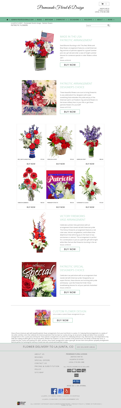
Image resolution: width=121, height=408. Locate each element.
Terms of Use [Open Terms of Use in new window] (66, 405)
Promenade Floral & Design (60, 8)
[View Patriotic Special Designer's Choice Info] (40, 279)
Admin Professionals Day (22, 20)
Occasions (75, 20)
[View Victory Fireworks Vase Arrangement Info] (40, 233)
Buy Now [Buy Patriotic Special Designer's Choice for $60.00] (70, 292)
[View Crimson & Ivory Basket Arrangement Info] (60, 141)
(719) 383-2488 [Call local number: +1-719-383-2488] (104, 12)
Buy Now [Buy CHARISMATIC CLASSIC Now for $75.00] (90, 207)
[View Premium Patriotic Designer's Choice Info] (60, 184)
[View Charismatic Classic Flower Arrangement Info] (90, 184)
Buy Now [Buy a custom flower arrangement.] (63, 320)
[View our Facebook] (54, 393)
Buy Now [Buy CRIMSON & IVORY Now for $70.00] (60, 164)
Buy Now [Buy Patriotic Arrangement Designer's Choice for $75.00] (70, 111)
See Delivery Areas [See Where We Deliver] (86, 347)
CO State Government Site (69, 399)
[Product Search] (96, 25)
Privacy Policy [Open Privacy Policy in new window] (78, 404)
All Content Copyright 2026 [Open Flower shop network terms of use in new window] (42, 404)
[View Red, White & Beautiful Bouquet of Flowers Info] (31, 141)
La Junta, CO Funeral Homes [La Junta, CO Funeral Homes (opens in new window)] (51, 396)
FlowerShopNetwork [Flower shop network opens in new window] (61, 404)
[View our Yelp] (67, 393)
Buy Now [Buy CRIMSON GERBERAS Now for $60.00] (31, 207)
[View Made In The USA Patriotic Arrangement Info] (40, 51)
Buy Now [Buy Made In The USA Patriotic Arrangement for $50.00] (70, 64)
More (111, 20)
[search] (108, 25)
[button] (104, 4)
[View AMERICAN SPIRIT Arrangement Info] (90, 141)
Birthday (49, 20)
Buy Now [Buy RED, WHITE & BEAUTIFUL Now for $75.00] (31, 164)
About (101, 20)
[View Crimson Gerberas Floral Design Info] (31, 184)
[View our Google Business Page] (60, 393)
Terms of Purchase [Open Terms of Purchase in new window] (93, 404)
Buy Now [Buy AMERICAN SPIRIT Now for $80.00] (90, 164)
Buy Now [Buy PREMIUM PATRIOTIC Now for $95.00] (60, 207)
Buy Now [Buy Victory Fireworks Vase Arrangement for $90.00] (70, 249)
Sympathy (61, 20)
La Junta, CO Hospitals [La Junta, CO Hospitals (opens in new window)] (71, 396)
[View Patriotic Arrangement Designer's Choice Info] (40, 98)
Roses (39, 20)
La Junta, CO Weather (50, 399)
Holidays (89, 20)
